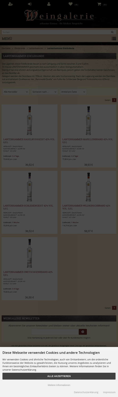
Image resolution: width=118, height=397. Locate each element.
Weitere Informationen (59, 385)
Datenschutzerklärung (86, 392)
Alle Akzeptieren (59, 376)
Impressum (109, 392)
